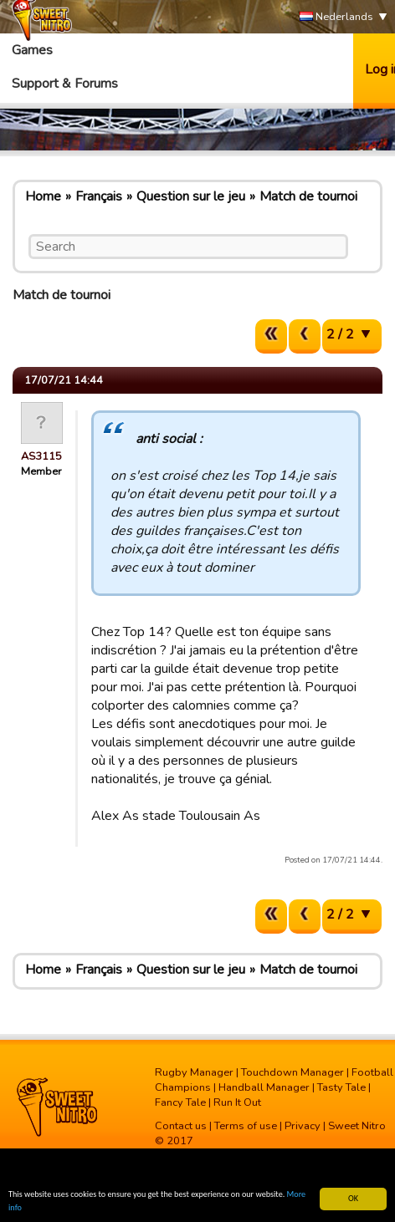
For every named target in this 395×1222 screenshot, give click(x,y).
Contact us (181, 1125)
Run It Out (237, 1102)
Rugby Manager (194, 1072)
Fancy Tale (180, 1102)
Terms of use (245, 1125)
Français (98, 196)
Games (32, 50)
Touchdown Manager (292, 1072)
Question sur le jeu (190, 196)
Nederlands (336, 17)
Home (43, 196)
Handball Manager (264, 1087)
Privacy (303, 1125)
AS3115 (41, 456)
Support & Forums (65, 83)
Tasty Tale (341, 1087)
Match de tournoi (308, 196)
